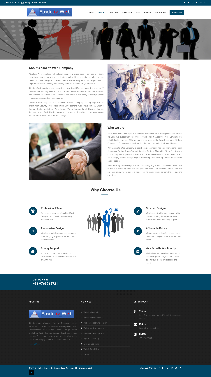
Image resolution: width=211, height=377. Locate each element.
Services (114, 12)
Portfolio (127, 12)
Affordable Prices (156, 228)
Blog (138, 12)
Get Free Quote (177, 12)
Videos (86, 354)
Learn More (34, 344)
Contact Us (160, 12)
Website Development (93, 317)
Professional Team (52, 208)
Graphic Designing (91, 344)
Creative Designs (156, 208)
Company (102, 12)
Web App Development (93, 328)
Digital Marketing (91, 338)
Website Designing (91, 312)
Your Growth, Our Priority (161, 248)
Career (147, 12)
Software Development (93, 333)
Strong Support (50, 248)
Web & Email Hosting (92, 349)
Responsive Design (52, 228)
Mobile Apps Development (95, 323)
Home (91, 12)
